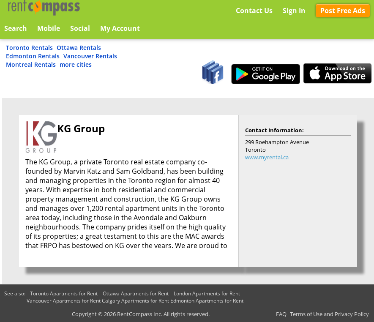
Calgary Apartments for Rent (135, 300)
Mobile (48, 28)
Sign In (294, 10)
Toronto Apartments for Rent (64, 293)
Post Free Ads (342, 10)
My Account (120, 28)
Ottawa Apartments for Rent (136, 293)
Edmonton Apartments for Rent (206, 300)
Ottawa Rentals (79, 48)
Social (80, 28)
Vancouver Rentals (90, 56)
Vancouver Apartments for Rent (64, 300)
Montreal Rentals (31, 64)
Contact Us (254, 10)
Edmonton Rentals (33, 56)
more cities (76, 64)
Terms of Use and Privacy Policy (329, 314)
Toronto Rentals (29, 48)
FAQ (281, 314)
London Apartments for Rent (207, 293)
